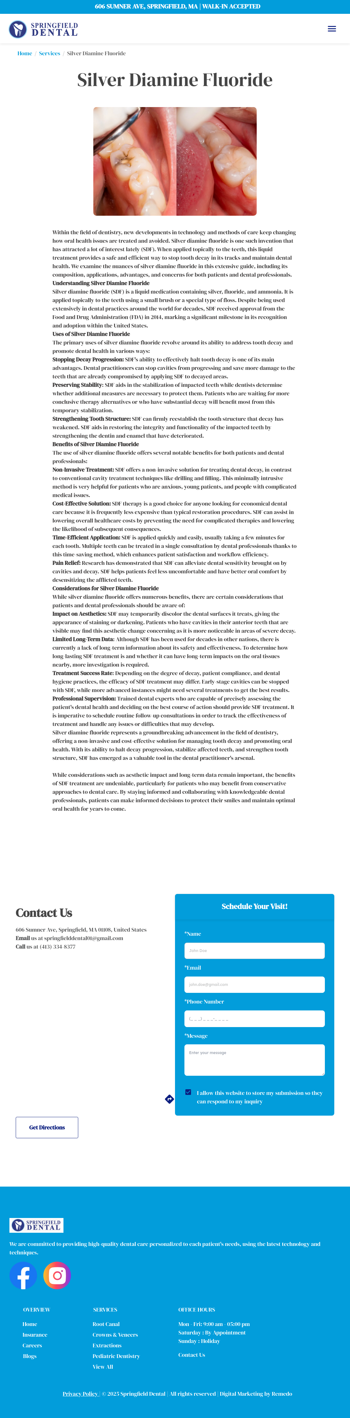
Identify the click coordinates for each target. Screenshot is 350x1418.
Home (25, 53)
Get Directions (47, 1127)
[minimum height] (254, 1060)
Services (49, 53)
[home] (43, 28)
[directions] (169, 1103)
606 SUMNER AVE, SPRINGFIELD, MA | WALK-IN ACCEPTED (177, 6)
